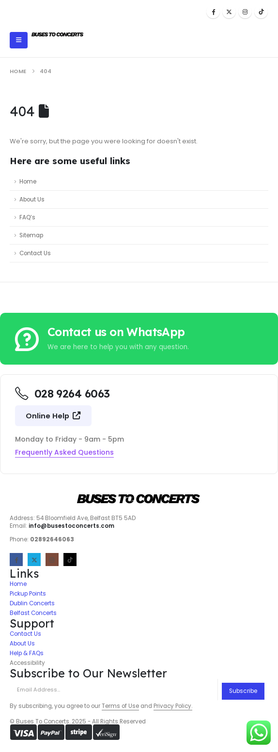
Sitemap (31, 235)
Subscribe (243, 691)
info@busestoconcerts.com (71, 526)
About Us (32, 199)
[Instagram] (245, 11)
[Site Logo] (57, 35)
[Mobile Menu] (19, 40)
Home (27, 181)
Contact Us (35, 253)
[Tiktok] (261, 11)
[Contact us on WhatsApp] (139, 338)
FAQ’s (27, 217)
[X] (229, 11)
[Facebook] (213, 11)
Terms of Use (120, 706)
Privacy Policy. (173, 706)
